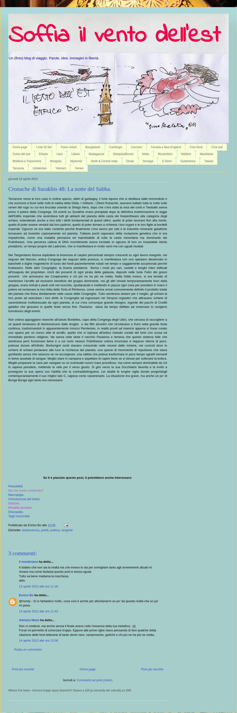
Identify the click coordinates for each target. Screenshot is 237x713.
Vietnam (60, 168)
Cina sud (216, 147)
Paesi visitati (69, 147)
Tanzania (18, 168)
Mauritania (206, 154)
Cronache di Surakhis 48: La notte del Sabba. (59, 189)
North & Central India (104, 161)
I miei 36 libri (44, 147)
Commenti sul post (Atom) (94, 680)
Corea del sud (21, 154)
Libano (75, 154)
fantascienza (30, 530)
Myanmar (76, 161)
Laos (59, 154)
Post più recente (23, 669)
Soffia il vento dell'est (114, 36)
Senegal (148, 161)
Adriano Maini (29, 620)
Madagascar (97, 154)
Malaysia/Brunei (123, 154)
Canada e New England (166, 147)
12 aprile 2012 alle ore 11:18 (38, 586)
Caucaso (136, 147)
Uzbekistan (40, 168)
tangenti (67, 530)
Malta (145, 154)
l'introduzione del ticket (23, 499)
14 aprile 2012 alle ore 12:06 (38, 640)
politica (55, 530)
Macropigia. (16, 495)
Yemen (79, 168)
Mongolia (56, 161)
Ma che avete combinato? (26, 490)
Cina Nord (196, 147)
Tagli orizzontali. (19, 516)
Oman (130, 161)
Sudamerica (188, 161)
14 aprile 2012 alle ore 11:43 (38, 611)
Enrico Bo (26, 595)
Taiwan (208, 161)
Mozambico (165, 154)
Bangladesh (92, 147)
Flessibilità (15, 486)
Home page (20, 147)
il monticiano (28, 561)
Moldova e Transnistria (27, 161)
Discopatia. (15, 512)
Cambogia (115, 147)
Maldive (186, 154)
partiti (45, 530)
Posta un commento (28, 649)
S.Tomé (167, 161)
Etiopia (43, 154)
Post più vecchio (152, 669)
